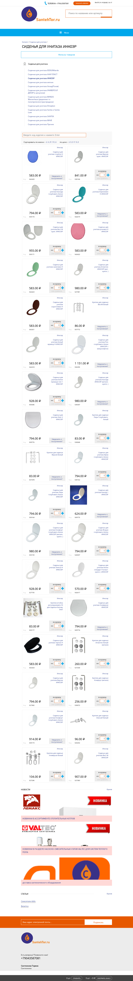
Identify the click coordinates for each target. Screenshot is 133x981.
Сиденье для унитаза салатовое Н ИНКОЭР (55, 266)
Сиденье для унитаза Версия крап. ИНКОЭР (102, 154)
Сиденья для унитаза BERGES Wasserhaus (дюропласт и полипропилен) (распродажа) (41, 99)
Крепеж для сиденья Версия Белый (55, 453)
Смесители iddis (28, 901)
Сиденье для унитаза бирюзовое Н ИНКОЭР (100, 191)
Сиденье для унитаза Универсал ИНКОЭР (100, 605)
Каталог (25, 42)
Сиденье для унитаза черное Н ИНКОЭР (56, 642)
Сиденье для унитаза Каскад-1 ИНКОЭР (101, 492)
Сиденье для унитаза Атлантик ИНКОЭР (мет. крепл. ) (101, 267)
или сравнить (102, 178)
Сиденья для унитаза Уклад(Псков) (43, 86)
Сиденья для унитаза (38, 42)
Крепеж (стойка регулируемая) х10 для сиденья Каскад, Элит (55, 606)
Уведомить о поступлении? (56, 177)
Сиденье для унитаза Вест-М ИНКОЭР (102, 755)
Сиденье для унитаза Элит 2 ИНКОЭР (57, 417)
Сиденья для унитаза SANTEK (41, 116)
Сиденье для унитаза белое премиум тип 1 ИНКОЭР (57, 380)
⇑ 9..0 (76, 142)
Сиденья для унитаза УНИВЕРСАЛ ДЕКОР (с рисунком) (43, 91)
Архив (109, 789)
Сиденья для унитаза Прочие (41, 124)
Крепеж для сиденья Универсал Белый (55, 754)
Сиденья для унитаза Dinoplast (41, 106)
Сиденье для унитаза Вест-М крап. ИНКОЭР (57, 229)
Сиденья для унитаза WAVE (40, 120)
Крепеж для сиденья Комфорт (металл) (100, 679)
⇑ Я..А (54, 142)
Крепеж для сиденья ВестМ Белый (100, 303)
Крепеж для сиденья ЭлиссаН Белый (100, 716)
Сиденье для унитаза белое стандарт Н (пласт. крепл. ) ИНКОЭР (101, 568)
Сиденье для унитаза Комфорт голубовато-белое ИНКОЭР (55, 718)
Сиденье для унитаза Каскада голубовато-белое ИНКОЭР (55, 192)
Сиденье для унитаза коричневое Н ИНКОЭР (57, 305)
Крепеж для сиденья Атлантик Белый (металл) (100, 642)
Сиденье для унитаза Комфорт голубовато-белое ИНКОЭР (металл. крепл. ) (55, 532)
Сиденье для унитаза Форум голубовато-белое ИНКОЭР (101, 531)
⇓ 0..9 (70, 142)
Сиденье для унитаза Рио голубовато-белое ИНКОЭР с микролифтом (101, 344)
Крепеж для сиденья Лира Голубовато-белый (100, 417)
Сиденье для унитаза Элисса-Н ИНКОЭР (56, 567)
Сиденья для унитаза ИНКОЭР (41, 78)
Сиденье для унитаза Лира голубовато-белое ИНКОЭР (55, 493)
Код (24, 179)
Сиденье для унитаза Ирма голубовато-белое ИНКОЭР (101, 455)
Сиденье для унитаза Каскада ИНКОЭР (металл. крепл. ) (101, 380)
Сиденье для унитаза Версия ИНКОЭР (57, 680)
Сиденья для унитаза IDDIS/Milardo (43, 70)
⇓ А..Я (48, 142)
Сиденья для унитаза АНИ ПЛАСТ (42, 74)
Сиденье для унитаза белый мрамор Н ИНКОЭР (55, 342)
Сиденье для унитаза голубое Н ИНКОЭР (55, 154)
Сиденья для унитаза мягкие (40, 82)
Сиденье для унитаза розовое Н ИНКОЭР (100, 229)
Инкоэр (60, 147)
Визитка (24, 906)
